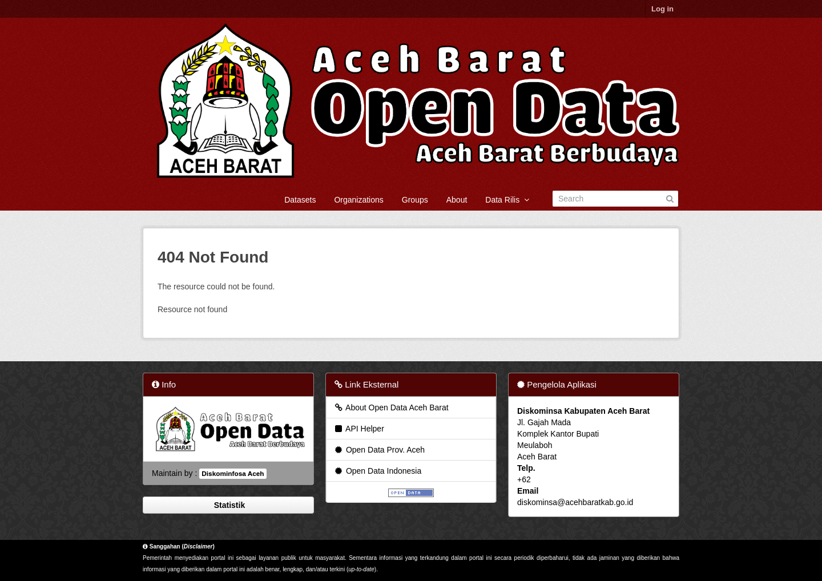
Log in (662, 9)
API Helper (358, 428)
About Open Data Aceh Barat (391, 407)
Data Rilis (507, 199)
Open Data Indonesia (377, 470)
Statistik (228, 505)
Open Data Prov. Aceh (379, 449)
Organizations (358, 199)
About (457, 199)
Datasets (300, 199)
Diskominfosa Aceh (233, 474)
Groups (415, 199)
